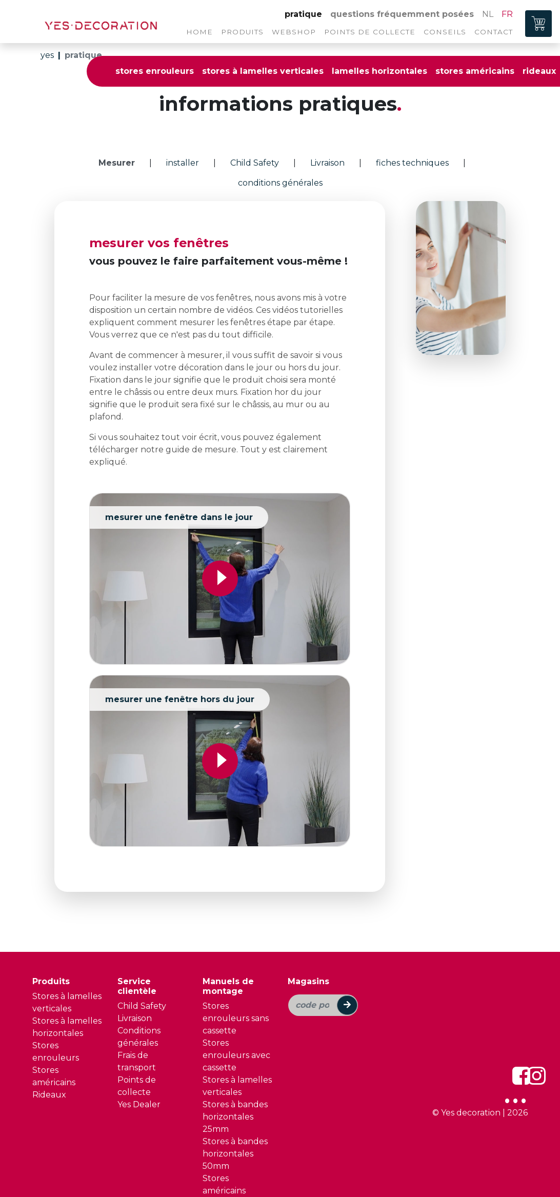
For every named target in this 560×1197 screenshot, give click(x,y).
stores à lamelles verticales (263, 71)
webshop (294, 32)
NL (487, 14)
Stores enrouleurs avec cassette (236, 1051)
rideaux (539, 71)
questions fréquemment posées (402, 14)
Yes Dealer (139, 1100)
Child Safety (141, 1002)
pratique (303, 14)
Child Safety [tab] (254, 163)
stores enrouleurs (154, 71)
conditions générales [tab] (280, 183)
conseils (445, 32)
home (199, 32)
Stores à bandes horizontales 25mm (235, 1112)
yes (47, 55)
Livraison (134, 1014)
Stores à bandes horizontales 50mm (235, 1149)
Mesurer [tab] (116, 163)
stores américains (474, 71)
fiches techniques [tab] (412, 163)
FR (507, 14)
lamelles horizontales (379, 71)
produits (242, 32)
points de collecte (369, 32)
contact (493, 32)
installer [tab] (182, 163)
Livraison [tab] (327, 163)
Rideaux (49, 1090)
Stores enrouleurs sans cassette (236, 1014)
